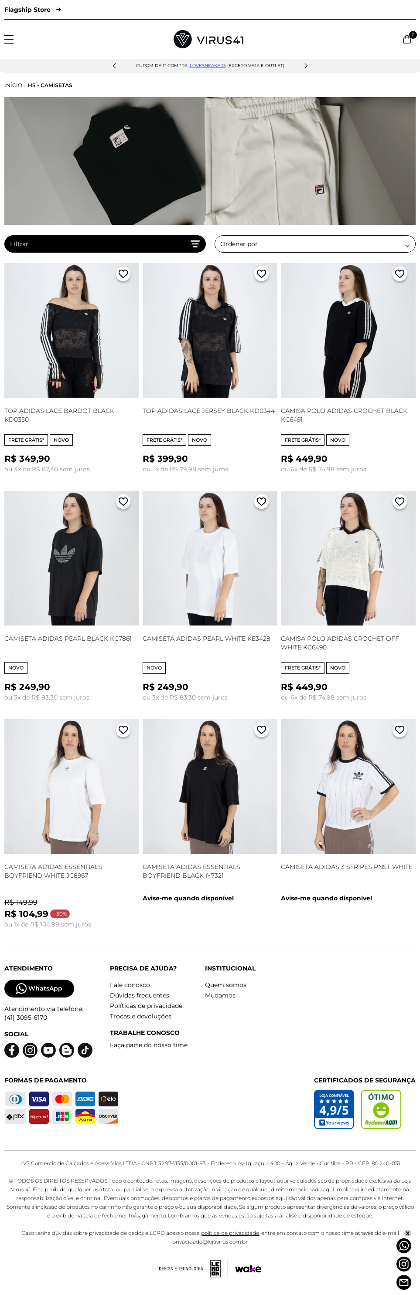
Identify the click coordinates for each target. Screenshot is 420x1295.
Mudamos (220, 995)
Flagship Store (32, 10)
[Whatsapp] (403, 1245)
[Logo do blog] (66, 1050)
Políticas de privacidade (146, 1006)
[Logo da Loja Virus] (208, 39)
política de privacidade (230, 1233)
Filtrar (105, 244)
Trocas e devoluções (140, 1016)
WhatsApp (39, 988)
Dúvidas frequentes (139, 995)
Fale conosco (130, 985)
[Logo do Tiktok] (85, 1050)
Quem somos (225, 985)
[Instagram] (403, 1264)
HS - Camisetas (50, 85)
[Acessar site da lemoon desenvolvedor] (193, 1269)
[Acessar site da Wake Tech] (248, 1269)
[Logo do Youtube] (48, 1050)
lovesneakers (208, 65)
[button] (114, 65)
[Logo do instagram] (30, 1050)
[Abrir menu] (9, 39)
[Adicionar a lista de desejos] (123, 275)
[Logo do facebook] (11, 1050)
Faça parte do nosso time (149, 1045)
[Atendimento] (403, 1282)
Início (13, 85)
